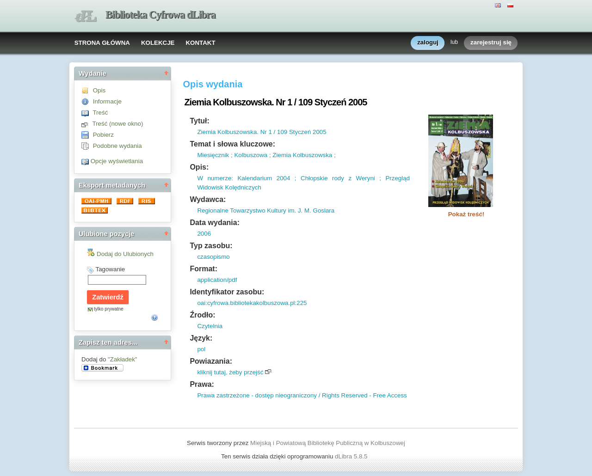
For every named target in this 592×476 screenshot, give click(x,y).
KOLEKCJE (158, 42)
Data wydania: (215, 222)
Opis (99, 90)
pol (201, 349)
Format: (203, 269)
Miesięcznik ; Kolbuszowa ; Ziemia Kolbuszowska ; (266, 155)
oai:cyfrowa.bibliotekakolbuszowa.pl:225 (252, 302)
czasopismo (213, 256)
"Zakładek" (122, 359)
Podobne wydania (117, 145)
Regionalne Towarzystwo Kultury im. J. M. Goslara (265, 210)
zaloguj (427, 43)
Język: (201, 338)
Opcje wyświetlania (117, 161)
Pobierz (103, 134)
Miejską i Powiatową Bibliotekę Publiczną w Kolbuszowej (327, 442)
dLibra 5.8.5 (352, 456)
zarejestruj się (491, 43)
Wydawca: (208, 199)
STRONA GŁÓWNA (102, 42)
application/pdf (217, 279)
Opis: (199, 167)
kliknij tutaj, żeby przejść (230, 372)
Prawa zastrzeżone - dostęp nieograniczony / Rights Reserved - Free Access (302, 395)
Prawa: (202, 384)
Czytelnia (209, 326)
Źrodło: (202, 315)
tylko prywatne (108, 308)
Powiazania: (211, 361)
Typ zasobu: (211, 246)
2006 (204, 233)
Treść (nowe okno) (117, 123)
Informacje (107, 101)
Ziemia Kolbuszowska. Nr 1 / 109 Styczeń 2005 (261, 131)
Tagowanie (110, 269)
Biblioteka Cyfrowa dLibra (160, 14)
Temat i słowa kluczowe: (232, 144)
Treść (100, 112)
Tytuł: (199, 121)
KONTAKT (200, 42)
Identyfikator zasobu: (227, 292)
